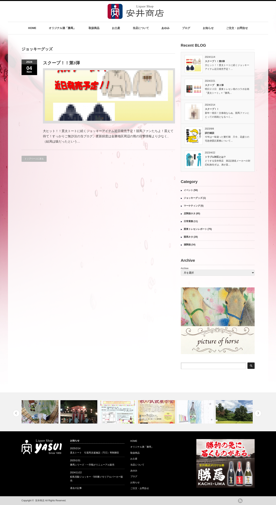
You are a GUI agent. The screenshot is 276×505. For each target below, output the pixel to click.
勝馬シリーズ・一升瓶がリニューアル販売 (92, 464)
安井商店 (39, 500)
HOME (32, 28)
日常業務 (188, 221)
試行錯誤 (209, 133)
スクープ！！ (212, 109)
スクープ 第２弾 (214, 85)
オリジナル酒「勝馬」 (62, 28)
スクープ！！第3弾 (61, 62)
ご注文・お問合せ (237, 28)
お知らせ (208, 28)
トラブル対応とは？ (215, 157)
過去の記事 (76, 488)
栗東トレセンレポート (195, 229)
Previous (16, 413)
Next (258, 413)
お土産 (116, 28)
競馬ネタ (188, 236)
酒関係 (187, 244)
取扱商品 (94, 28)
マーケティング (192, 205)
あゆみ (165, 28)
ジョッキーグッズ (193, 198)
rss (240, 500)
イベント (188, 190)
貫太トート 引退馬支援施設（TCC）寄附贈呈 (94, 452)
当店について (141, 28)
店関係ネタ (189, 213)
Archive (185, 268)
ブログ (186, 28)
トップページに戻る (34, 159)
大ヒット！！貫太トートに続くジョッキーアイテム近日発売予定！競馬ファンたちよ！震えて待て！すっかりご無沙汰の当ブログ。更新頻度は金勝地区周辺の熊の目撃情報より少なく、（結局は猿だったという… (108, 136)
